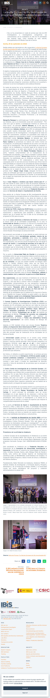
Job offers (4, 638)
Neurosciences (30, 629)
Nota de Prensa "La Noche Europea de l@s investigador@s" (27, 555)
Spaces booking (5, 661)
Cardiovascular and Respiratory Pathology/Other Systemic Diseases (36, 633)
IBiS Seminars (5, 652)
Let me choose (18, 683)
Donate (3, 644)
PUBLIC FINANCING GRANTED (34, 640)
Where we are (5, 631)
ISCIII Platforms (5, 666)
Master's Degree (5, 650)
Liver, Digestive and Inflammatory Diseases (35, 637)
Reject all (25, 692)
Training (3, 654)
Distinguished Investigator (8, 627)
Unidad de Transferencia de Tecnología (12, 668)
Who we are (4, 625)
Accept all (25, 688)
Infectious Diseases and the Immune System (36, 626)
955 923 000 (7, 618)
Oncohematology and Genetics (34, 631)
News (27, 663)
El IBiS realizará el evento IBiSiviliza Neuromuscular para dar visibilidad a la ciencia (15, 571)
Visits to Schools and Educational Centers (35, 656)
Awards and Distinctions (33, 654)
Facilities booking (6, 664)
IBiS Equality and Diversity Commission (12, 636)
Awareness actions (31, 650)
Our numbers (4, 633)
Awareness (18, 27)
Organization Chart (6, 629)
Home (4, 27)
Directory (3, 640)
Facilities (3, 659)
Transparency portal (7, 642)
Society (10, 27)
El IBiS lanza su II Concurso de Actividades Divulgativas (35, 569)
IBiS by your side (31, 652)
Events (28, 665)
